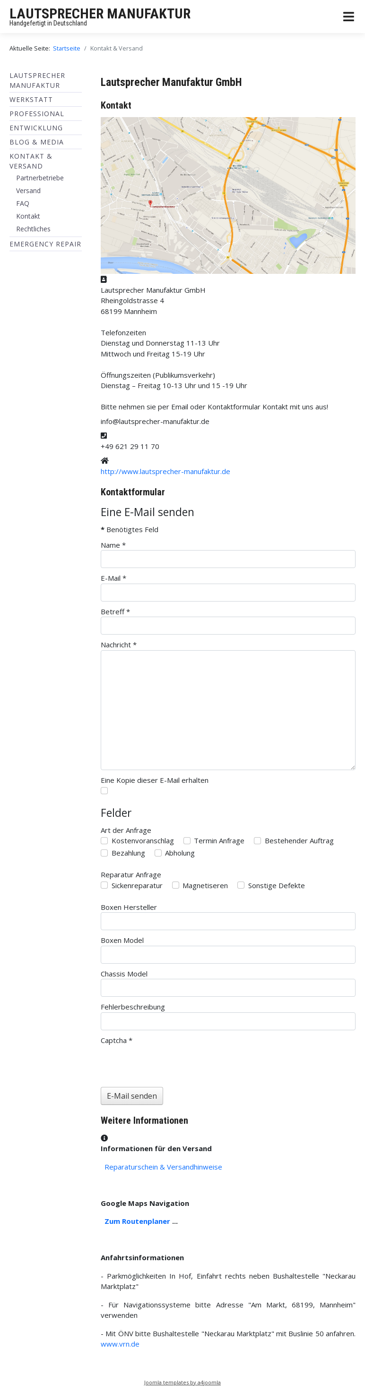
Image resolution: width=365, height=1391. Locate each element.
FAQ (22, 203)
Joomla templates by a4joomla (182, 1382)
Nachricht (119, 644)
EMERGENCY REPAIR (45, 243)
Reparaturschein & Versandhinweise (163, 1166)
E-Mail (113, 578)
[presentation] (172, 1063)
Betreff (115, 611)
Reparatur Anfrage (131, 874)
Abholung (180, 852)
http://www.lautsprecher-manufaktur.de (165, 471)
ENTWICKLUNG (36, 127)
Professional (36, 113)
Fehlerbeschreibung (133, 1006)
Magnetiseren (205, 885)
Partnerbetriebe (40, 177)
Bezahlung (128, 852)
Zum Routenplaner (137, 1221)
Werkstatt (31, 99)
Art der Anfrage (126, 830)
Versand (28, 190)
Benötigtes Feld (129, 529)
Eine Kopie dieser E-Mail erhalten (155, 780)
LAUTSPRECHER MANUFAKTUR (100, 13)
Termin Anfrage (219, 840)
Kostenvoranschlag (143, 840)
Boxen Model (122, 940)
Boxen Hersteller (129, 907)
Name (113, 545)
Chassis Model (124, 973)
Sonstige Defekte (276, 885)
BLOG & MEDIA (36, 141)
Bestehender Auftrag (299, 840)
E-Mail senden (132, 1096)
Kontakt (28, 216)
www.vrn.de (120, 1344)
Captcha (116, 1040)
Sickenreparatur (137, 885)
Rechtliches (33, 228)
